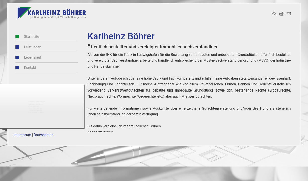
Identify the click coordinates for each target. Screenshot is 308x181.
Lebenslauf (26, 57)
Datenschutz (43, 135)
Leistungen (26, 47)
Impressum (22, 135)
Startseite (25, 37)
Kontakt (24, 68)
